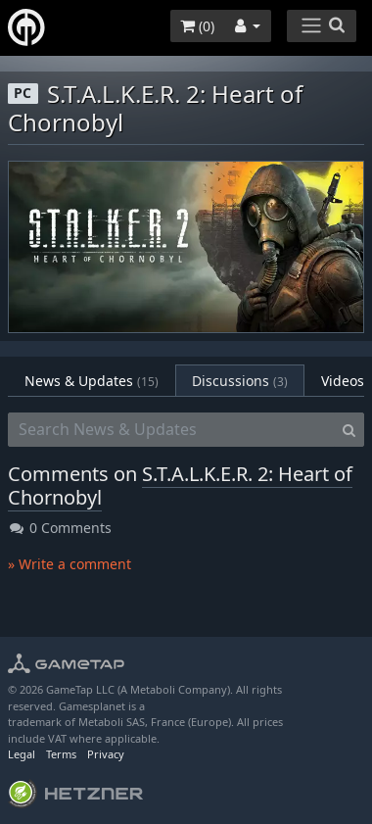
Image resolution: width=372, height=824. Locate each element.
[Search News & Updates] (171, 430)
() (197, 26)
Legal (21, 754)
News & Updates (91, 380)
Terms (61, 754)
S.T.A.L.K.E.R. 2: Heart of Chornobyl (180, 485)
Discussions (240, 380)
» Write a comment (69, 564)
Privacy (105, 754)
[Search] (349, 430)
